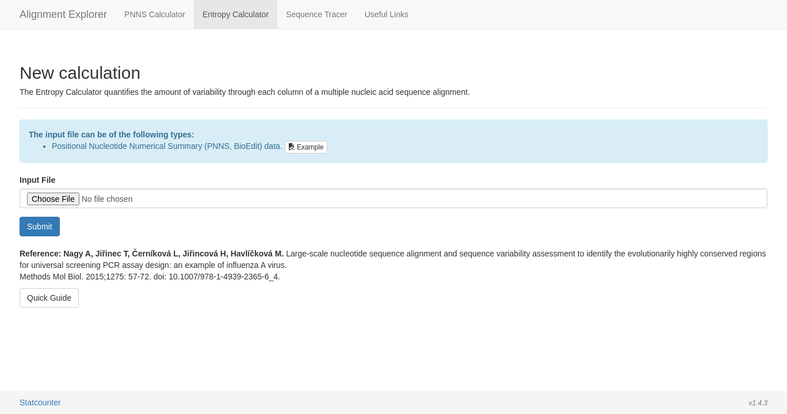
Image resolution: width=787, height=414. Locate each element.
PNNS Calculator (154, 14)
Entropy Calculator (236, 14)
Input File (37, 180)
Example (306, 147)
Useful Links (386, 14)
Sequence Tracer (316, 14)
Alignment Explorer (63, 14)
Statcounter (40, 402)
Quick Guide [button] (49, 297)
